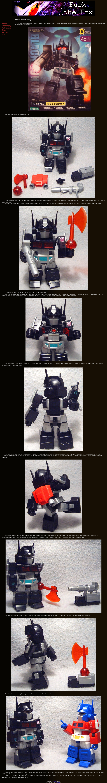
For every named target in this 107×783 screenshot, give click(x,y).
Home (4, 23)
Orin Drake (54, 781)
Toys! (4, 30)
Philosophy (6, 26)
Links (4, 34)
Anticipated (6, 28)
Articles (5, 32)
